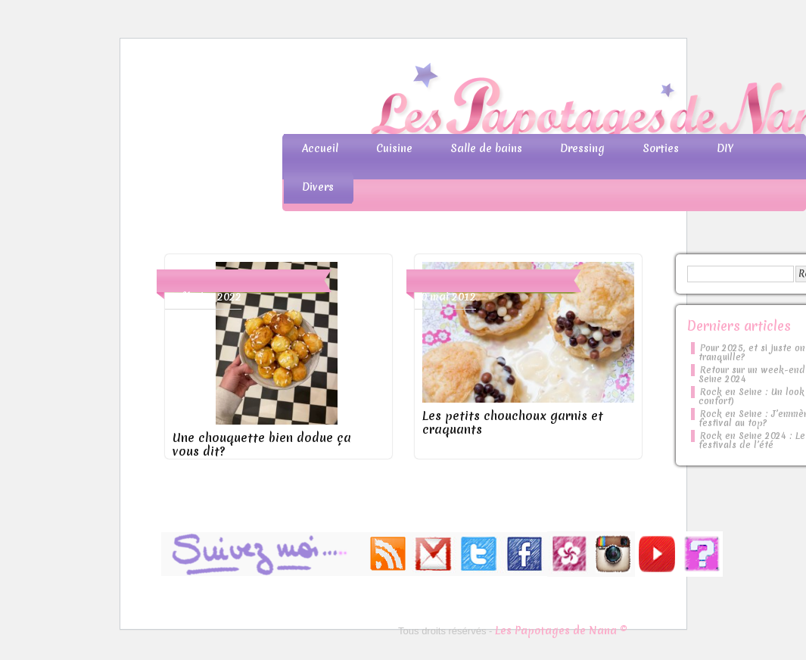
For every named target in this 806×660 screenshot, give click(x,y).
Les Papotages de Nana (503, 102)
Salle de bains (486, 148)
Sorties (661, 148)
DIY (725, 148)
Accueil (320, 148)
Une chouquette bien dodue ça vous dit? (262, 444)
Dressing (582, 148)
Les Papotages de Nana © (561, 630)
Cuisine (394, 148)
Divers (318, 187)
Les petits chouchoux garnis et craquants (512, 422)
